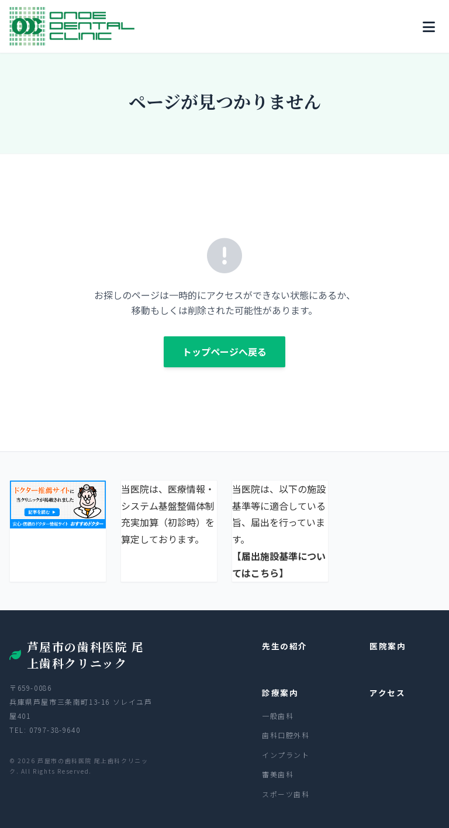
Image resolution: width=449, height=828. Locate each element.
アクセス (387, 692)
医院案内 (387, 646)
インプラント (286, 755)
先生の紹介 (285, 646)
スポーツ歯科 (286, 794)
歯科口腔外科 (286, 735)
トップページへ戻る (224, 352)
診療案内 (280, 692)
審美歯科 (277, 774)
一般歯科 (277, 716)
